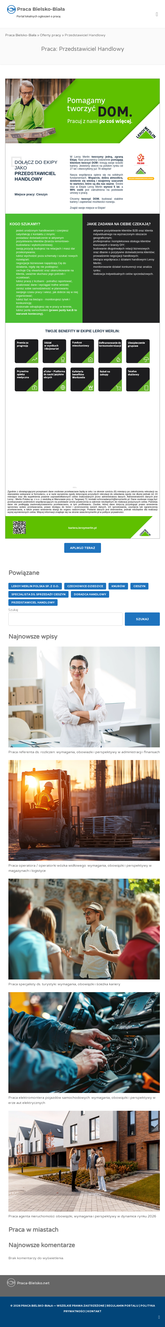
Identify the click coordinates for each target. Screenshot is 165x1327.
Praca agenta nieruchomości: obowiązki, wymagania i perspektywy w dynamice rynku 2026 (82, 1216)
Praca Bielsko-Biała (20, 35)
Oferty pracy (50, 35)
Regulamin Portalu (122, 1305)
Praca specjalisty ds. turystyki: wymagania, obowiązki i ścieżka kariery (64, 984)
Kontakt (94, 1311)
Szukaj (13, 610)
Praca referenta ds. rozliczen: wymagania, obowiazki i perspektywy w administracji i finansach (84, 752)
